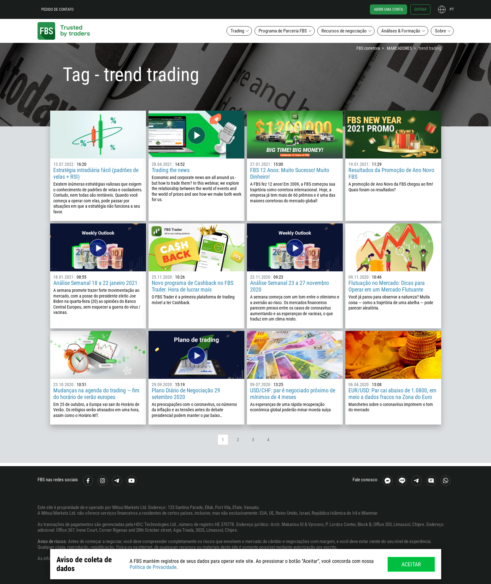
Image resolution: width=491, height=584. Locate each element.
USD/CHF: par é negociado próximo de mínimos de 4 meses (292, 393)
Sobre (440, 31)
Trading (237, 31)
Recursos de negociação (344, 31)
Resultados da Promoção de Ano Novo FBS (391, 173)
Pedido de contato (57, 9)
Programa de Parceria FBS (283, 31)
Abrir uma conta (388, 9)
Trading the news (171, 170)
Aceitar (411, 564)
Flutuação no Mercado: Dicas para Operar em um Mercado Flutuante (386, 286)
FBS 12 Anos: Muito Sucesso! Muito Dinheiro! (289, 173)
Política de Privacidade (153, 567)
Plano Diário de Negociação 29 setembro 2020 (186, 393)
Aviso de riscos (52, 541)
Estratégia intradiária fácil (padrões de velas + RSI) (95, 173)
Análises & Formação (400, 31)
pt (452, 9)
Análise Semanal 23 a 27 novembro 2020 (289, 286)
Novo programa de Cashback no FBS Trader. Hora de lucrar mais (192, 286)
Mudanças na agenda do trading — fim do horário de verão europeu (96, 393)
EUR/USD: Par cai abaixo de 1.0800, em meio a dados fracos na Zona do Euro (392, 393)
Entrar (420, 9)
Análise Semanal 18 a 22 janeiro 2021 (95, 283)
